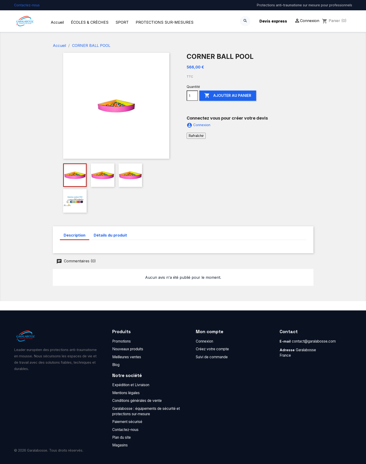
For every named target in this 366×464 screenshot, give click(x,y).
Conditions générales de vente (137, 400)
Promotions (121, 341)
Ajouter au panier (227, 96)
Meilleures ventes (126, 357)
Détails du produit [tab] (110, 235)
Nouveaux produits (127, 349)
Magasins (120, 445)
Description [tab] (74, 235)
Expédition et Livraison (130, 385)
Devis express (273, 21)
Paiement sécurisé (127, 421)
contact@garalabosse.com (314, 341)
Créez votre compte (212, 349)
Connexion (204, 341)
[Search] (245, 21)
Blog (115, 364)
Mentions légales (126, 393)
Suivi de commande (212, 357)
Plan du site (121, 437)
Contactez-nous (27, 5)
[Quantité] (192, 96)
